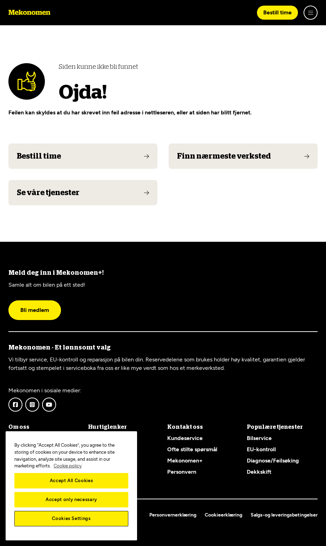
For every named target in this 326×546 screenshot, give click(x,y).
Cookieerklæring (223, 515)
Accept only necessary (71, 499)
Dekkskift (259, 471)
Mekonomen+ (185, 460)
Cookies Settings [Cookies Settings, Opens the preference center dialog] (71, 518)
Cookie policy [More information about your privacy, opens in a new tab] (68, 465)
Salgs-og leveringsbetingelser (284, 515)
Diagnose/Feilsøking (273, 460)
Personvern (181, 471)
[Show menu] (311, 13)
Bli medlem (34, 310)
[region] (71, 485)
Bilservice (259, 438)
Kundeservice (185, 438)
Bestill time (277, 12)
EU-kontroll (261, 449)
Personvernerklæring (172, 515)
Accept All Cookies (71, 480)
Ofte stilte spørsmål (192, 449)
